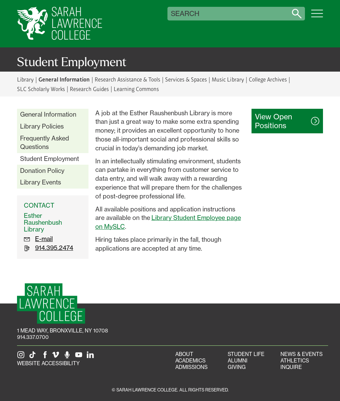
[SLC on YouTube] (80, 357)
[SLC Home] (59, 24)
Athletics (294, 360)
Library (25, 79)
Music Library (228, 79)
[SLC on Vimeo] (57, 357)
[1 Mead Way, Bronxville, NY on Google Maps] (62, 330)
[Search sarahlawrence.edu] (297, 13)
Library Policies (42, 126)
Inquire (291, 367)
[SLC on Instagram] (22, 357)
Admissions (191, 367)
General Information (64, 79)
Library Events (40, 182)
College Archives (268, 79)
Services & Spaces (186, 79)
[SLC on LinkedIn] (91, 357)
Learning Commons (136, 89)
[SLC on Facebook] (45, 357)
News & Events (301, 354)
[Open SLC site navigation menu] (317, 17)
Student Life (246, 354)
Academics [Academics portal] (190, 360)
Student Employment (49, 158)
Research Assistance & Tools (128, 79)
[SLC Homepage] (51, 303)
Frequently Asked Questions (44, 142)
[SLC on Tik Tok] (34, 357)
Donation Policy (42, 170)
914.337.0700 (33, 337)
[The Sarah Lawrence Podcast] (68, 357)
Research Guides (89, 89)
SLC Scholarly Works (41, 89)
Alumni (237, 360)
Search (185, 13)
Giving (237, 367)
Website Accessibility (48, 363)
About (184, 354)
